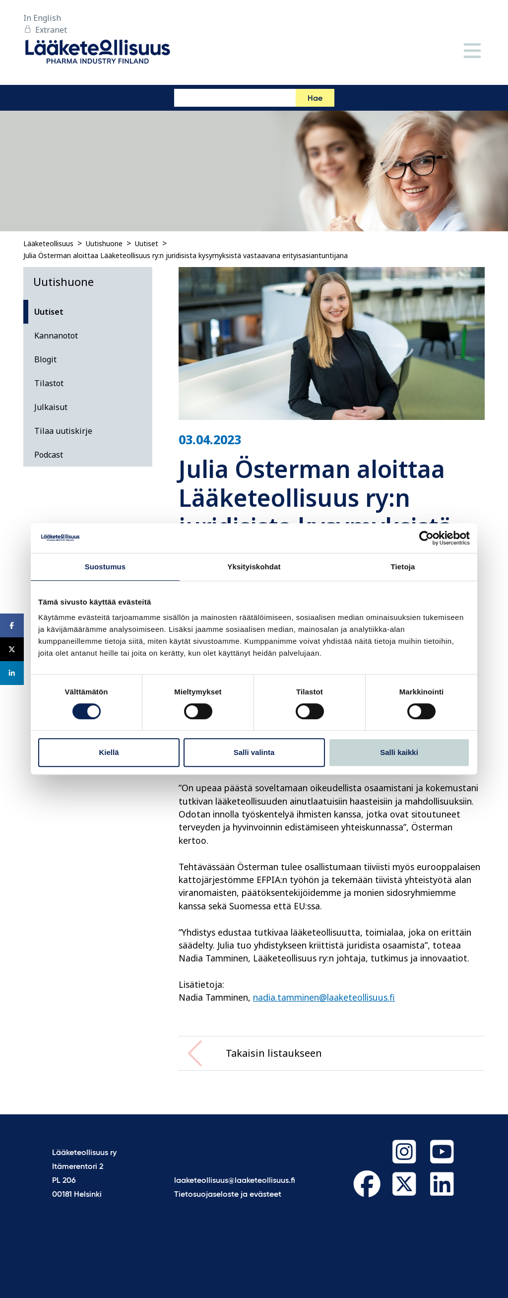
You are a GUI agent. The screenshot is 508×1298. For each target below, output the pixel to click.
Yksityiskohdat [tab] (253, 566)
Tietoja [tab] (403, 566)
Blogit (45, 359)
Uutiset (146, 243)
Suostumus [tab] (105, 566)
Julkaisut (50, 407)
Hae (315, 99)
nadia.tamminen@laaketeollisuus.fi (324, 997)
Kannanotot (56, 335)
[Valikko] (472, 51)
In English (42, 17)
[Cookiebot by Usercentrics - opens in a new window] (426, 538)
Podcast (48, 454)
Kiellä (109, 752)
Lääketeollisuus (48, 243)
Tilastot (49, 383)
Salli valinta (254, 752)
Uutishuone (104, 243)
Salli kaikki (399, 752)
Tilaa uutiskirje (63, 430)
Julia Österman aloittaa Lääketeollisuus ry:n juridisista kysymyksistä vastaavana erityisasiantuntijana (185, 255)
